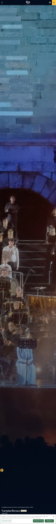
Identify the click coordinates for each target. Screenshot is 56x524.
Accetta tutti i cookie (38, 520)
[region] (28, 519)
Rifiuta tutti (49, 520)
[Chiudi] (53, 516)
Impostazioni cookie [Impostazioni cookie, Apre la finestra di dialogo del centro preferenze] (6, 520)
